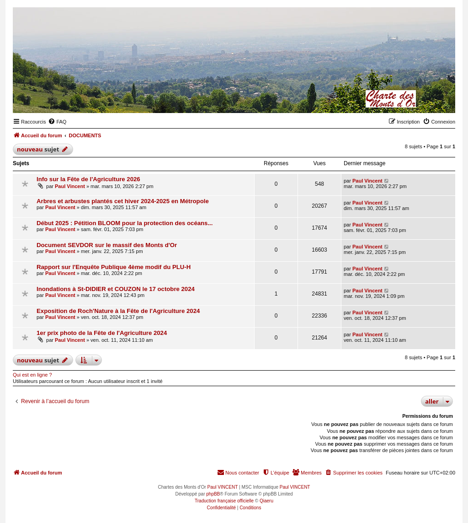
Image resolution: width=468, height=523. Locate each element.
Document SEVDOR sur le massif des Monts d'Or (107, 245)
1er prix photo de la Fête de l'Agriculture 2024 (102, 332)
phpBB (213, 493)
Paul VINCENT (222, 487)
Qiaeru (266, 500)
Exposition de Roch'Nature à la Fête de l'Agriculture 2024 (118, 310)
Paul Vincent (70, 186)
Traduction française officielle (224, 500)
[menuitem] (57, 121)
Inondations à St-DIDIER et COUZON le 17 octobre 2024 (116, 289)
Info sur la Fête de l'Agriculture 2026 (88, 179)
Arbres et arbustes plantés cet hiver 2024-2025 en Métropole (123, 201)
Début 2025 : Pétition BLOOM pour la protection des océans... (125, 223)
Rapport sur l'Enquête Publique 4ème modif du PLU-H (114, 267)
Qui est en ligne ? (32, 374)
